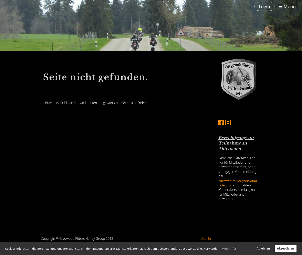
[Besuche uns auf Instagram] (228, 122)
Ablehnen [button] (263, 248)
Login (264, 6)
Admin (206, 238)
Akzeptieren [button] (285, 248)
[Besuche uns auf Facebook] (221, 122)
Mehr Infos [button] (229, 249)
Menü (287, 6)
